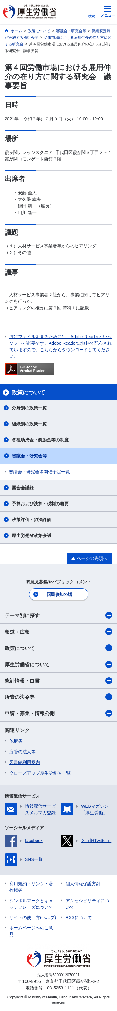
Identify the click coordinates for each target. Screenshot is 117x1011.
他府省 (15, 741)
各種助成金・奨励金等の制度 (40, 439)
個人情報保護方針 (83, 883)
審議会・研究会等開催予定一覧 (39, 471)
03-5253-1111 (60, 987)
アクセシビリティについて (87, 904)
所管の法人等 (22, 751)
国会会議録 (23, 487)
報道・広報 (58, 631)
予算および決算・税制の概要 (40, 503)
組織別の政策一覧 (29, 423)
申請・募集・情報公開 (58, 713)
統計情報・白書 (58, 680)
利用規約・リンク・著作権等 (31, 887)
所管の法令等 (58, 696)
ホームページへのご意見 (31, 931)
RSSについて (79, 917)
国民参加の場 (59, 594)
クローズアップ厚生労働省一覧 (40, 772)
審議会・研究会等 (29, 455)
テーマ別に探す (58, 615)
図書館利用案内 (24, 762)
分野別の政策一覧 (29, 407)
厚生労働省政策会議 (31, 535)
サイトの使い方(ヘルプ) (32, 917)
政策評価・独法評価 (31, 519)
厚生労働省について (58, 664)
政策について (58, 647)
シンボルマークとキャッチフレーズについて (31, 904)
